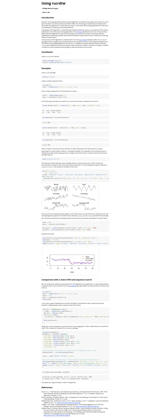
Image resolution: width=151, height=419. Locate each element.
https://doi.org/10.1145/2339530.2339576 (57, 417)
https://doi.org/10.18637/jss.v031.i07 (87, 407)
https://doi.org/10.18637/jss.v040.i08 (68, 404)
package (83, 40)
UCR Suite (79, 32)
